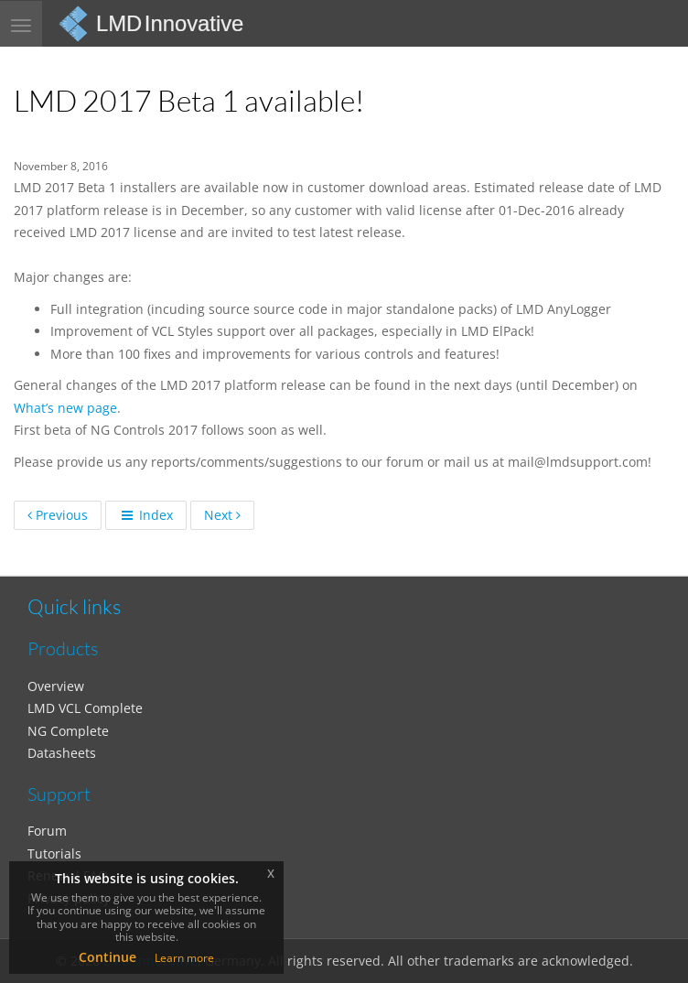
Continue (107, 957)
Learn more (184, 958)
